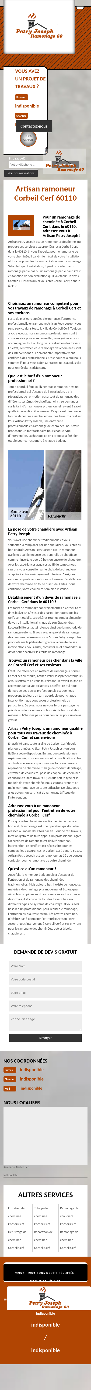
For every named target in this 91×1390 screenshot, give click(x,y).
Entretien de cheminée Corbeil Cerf (16, 1216)
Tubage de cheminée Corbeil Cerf (42, 1216)
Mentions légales (45, 1280)
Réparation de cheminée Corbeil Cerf (43, 1240)
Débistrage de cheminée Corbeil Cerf (17, 1240)
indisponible (32, 1069)
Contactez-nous (34, 126)
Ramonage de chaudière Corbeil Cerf (69, 1216)
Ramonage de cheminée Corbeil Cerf (69, 1240)
